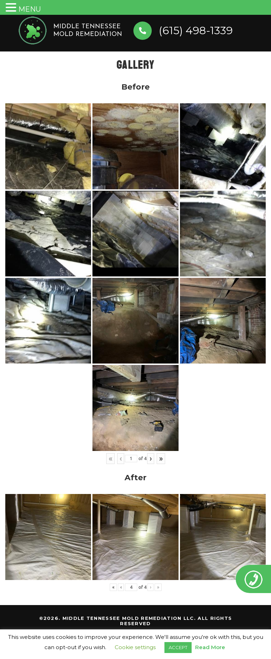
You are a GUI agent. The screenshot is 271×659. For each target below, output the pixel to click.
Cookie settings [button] (135, 647)
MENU (29, 9)
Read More (210, 647)
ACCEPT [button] (178, 647)
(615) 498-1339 (196, 30)
